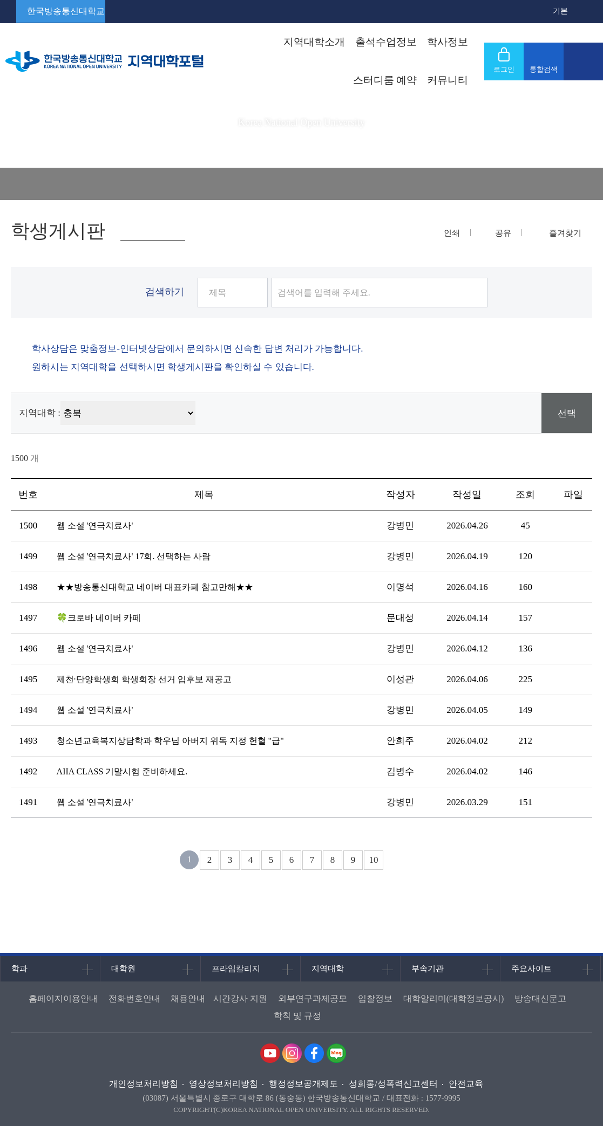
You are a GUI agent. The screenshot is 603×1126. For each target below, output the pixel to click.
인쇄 (452, 233)
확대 (544, 11)
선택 (567, 413)
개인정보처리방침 (143, 1083)
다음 (420, 859)
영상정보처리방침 (223, 1083)
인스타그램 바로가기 (292, 1053)
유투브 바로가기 (270, 1053)
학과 (19, 968)
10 (373, 860)
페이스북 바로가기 (314, 1053)
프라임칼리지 (236, 968)
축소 (576, 11)
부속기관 (427, 968)
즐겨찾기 (565, 233)
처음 (162, 859)
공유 (503, 233)
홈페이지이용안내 (63, 998)
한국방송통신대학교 (66, 11)
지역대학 (327, 968)
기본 (560, 11)
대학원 (123, 968)
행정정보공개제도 (303, 1083)
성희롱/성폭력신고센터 (393, 1083)
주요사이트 (531, 968)
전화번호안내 (134, 998)
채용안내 (188, 998)
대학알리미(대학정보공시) (453, 998)
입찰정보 (375, 998)
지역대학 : (39, 413)
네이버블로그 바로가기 (336, 1053)
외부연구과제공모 (312, 998)
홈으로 (16, 184)
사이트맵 (583, 61)
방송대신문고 (540, 998)
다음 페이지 (400, 859)
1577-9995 (442, 1098)
